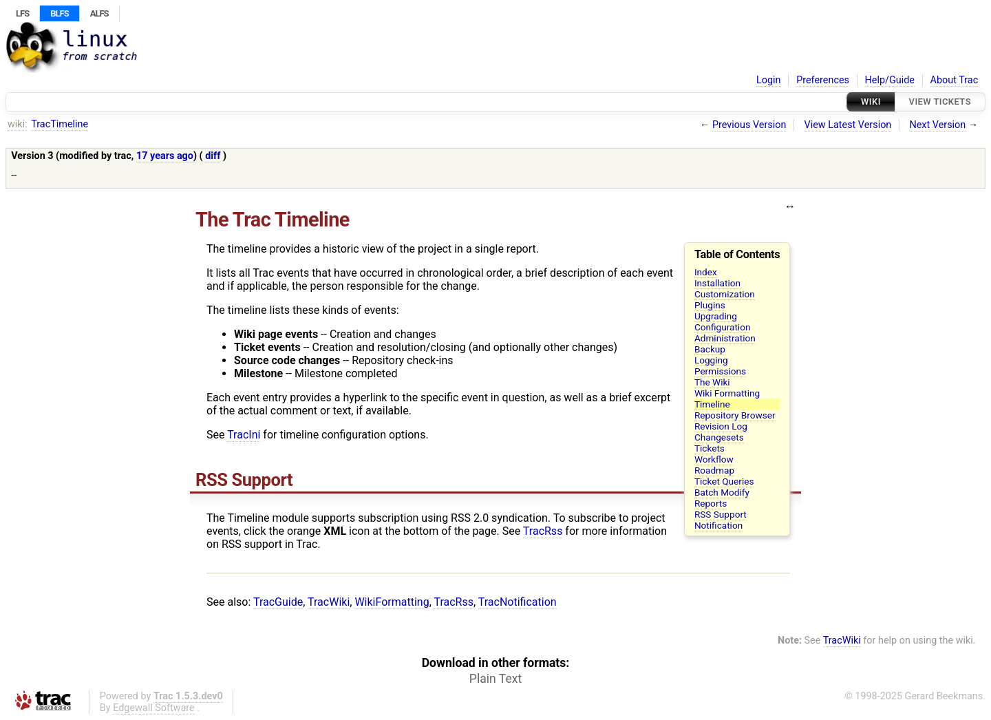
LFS (22, 13)
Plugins (709, 304)
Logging (711, 360)
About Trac (954, 80)
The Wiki (712, 382)
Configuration (722, 326)
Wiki (871, 101)
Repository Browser (735, 415)
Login (768, 80)
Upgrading (715, 315)
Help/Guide (890, 80)
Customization (724, 293)
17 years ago (164, 156)
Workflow (714, 459)
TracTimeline (59, 124)
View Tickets (940, 101)
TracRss (543, 531)
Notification (718, 525)
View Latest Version (848, 125)
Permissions (720, 371)
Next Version (937, 125)
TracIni (243, 434)
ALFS (99, 13)
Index (705, 271)
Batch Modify (721, 492)
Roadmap (714, 470)
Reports (710, 503)
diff (212, 156)
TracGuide (278, 601)
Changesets (719, 437)
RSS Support (720, 514)
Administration (725, 337)
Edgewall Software (154, 708)
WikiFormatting (391, 601)
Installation (717, 282)
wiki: (18, 124)
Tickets (709, 448)
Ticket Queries (724, 481)
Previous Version (749, 125)
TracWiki (329, 601)
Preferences (822, 80)
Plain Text (495, 679)
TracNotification (517, 601)
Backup (709, 348)
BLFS (59, 13)
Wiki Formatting (727, 393)
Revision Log (720, 426)
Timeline (712, 404)
